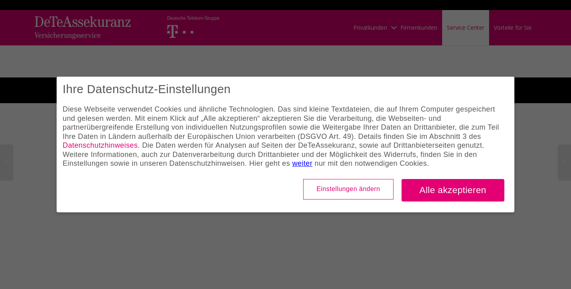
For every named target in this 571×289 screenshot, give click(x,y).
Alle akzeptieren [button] (453, 190)
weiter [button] (302, 163)
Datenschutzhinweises (100, 145)
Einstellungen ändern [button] (348, 188)
